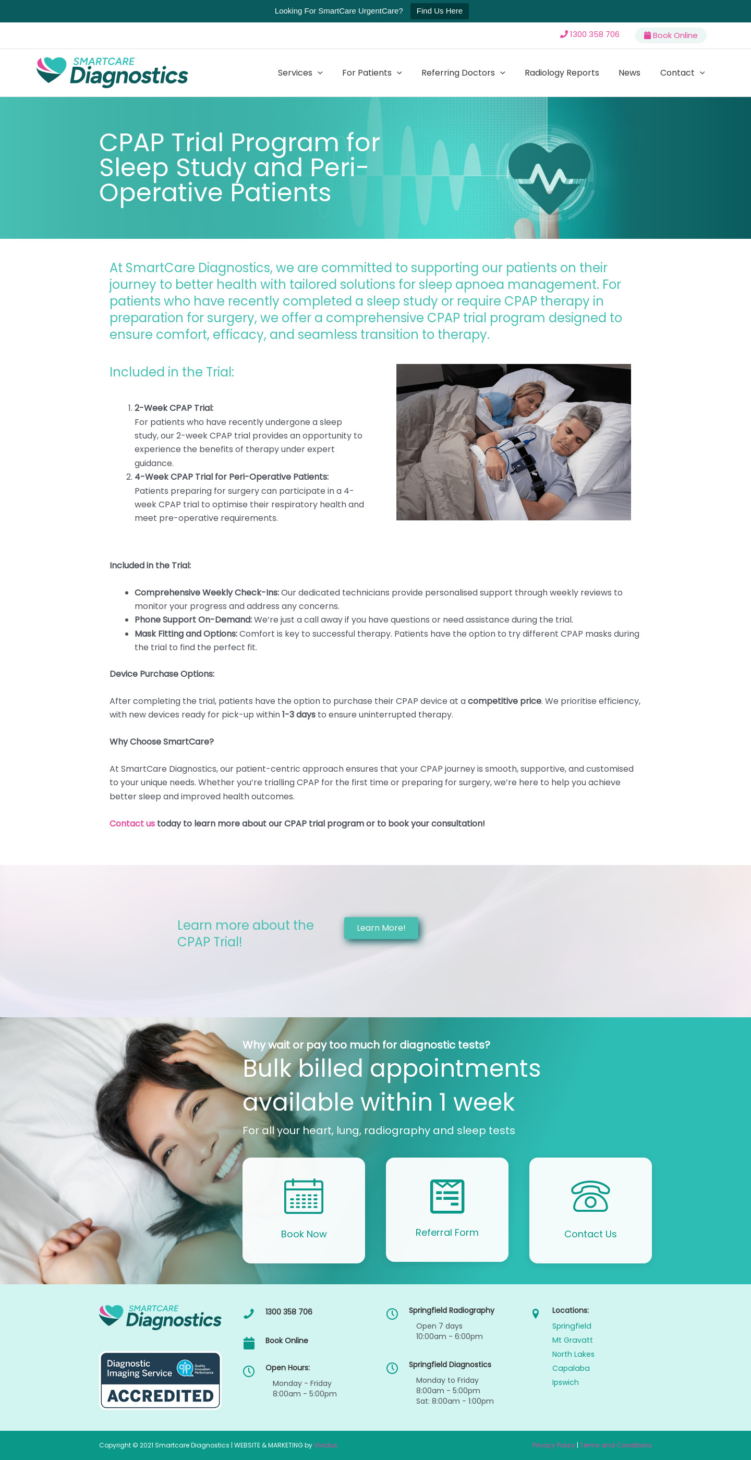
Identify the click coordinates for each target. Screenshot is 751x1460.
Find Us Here (440, 10)
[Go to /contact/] (590, 1210)
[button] (333, 73)
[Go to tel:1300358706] (304, 1314)
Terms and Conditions (616, 1445)
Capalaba (570, 1368)
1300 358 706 (595, 34)
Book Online (675, 35)
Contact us (132, 824)
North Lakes (573, 1354)
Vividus (325, 1445)
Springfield (571, 1326)
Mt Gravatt (572, 1340)
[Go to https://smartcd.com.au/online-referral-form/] (447, 1209)
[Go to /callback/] (303, 1210)
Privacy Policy (553, 1445)
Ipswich (565, 1382)
